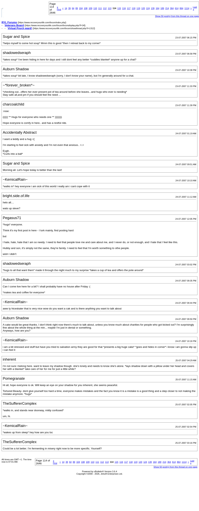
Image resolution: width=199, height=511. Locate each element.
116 (124, 8)
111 (100, 8)
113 (109, 8)
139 (152, 8)
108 (85, 8)
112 (105, 8)
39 (69, 8)
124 (148, 8)
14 (66, 8)
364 (172, 8)
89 (77, 8)
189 (162, 8)
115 (119, 8)
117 (129, 8)
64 (73, 8)
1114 (186, 8)
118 (133, 8)
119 (138, 8)
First (59, 8)
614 (176, 8)
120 (143, 8)
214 (167, 8)
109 (90, 8)
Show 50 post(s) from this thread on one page (177, 16)
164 (157, 8)
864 (181, 8)
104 (81, 8)
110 (95, 8)
